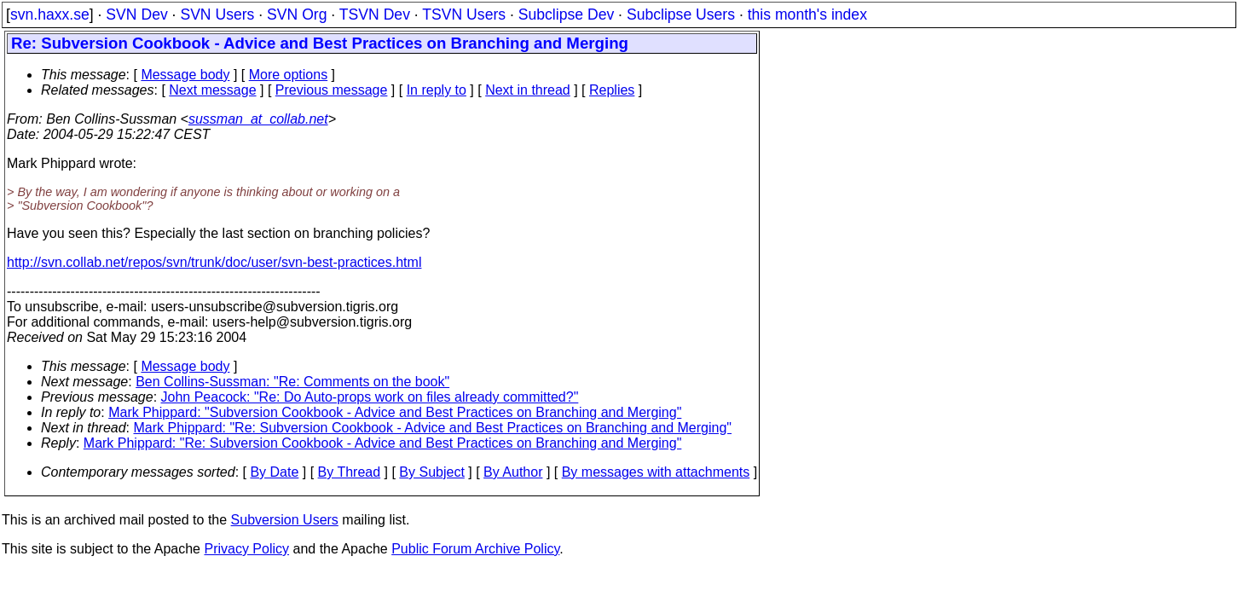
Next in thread (527, 90)
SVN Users (217, 14)
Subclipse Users (681, 14)
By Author (512, 472)
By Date (274, 472)
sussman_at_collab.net (258, 119)
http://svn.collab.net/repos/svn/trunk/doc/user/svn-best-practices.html (214, 262)
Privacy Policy (246, 549)
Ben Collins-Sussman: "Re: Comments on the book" (292, 381)
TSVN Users (464, 14)
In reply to (436, 90)
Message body (185, 74)
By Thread (349, 472)
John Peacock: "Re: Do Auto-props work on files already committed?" (370, 397)
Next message (212, 90)
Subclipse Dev (566, 14)
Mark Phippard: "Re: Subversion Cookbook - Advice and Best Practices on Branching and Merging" (433, 427)
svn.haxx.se (50, 14)
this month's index (807, 14)
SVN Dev (136, 14)
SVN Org (297, 14)
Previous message (331, 90)
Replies (611, 90)
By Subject (431, 472)
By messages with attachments (656, 472)
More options (288, 74)
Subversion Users (284, 520)
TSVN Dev (374, 14)
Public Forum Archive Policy (475, 549)
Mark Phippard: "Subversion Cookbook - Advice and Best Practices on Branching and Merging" (394, 412)
